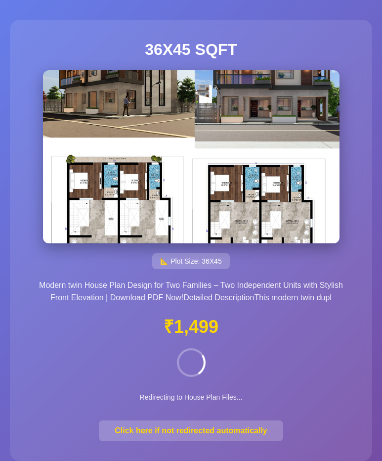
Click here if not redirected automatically (191, 430)
